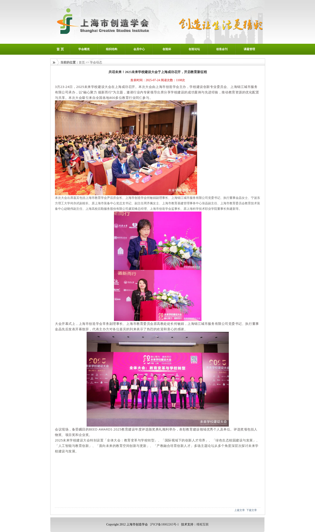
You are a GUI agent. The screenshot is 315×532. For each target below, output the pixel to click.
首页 (82, 62)
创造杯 (167, 49)
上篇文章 (239, 510)
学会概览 (84, 49)
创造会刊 (222, 49)
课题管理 (249, 49)
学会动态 (96, 62)
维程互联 (202, 524)
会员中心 (139, 49)
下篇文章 (251, 510)
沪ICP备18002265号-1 (164, 524)
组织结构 (111, 49)
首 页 (60, 49)
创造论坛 (194, 49)
